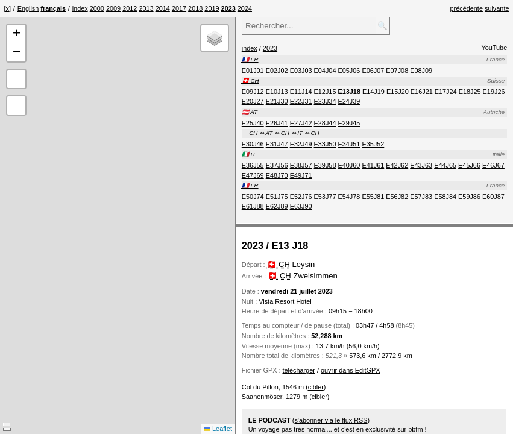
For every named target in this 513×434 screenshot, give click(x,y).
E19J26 (494, 91)
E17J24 (446, 91)
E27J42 (301, 123)
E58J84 (445, 196)
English (28, 8)
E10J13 (277, 91)
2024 (245, 8)
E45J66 (469, 165)
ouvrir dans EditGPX (350, 370)
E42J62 (397, 165)
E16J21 (422, 91)
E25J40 (253, 123)
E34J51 (349, 144)
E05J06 (349, 70)
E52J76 (301, 196)
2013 (146, 8)
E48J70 (277, 175)
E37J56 (277, 165)
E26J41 (277, 123)
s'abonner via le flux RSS (330, 420)
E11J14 (301, 91)
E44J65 (445, 165)
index (80, 8)
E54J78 (349, 196)
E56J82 (397, 196)
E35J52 (373, 144)
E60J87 (493, 196)
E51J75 (277, 196)
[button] (16, 34)
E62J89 (277, 206)
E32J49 (301, 144)
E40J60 (349, 165)
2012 (129, 8)
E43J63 (421, 165)
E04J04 (325, 70)
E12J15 (325, 91)
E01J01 (253, 70)
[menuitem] (80, 8)
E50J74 (253, 196)
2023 (270, 48)
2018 (195, 8)
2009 (113, 8)
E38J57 (301, 165)
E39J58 (325, 165)
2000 (97, 8)
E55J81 (373, 196)
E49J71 (301, 175)
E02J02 (277, 70)
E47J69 (253, 175)
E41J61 (373, 165)
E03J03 (301, 70)
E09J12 (253, 91)
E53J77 (325, 196)
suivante (497, 8)
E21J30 (277, 101)
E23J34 (325, 101)
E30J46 (253, 144)
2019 (211, 8)
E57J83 (421, 196)
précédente (466, 8)
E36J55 (253, 165)
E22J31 (301, 101)
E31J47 (277, 144)
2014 (163, 8)
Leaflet (218, 428)
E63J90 (301, 206)
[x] (7, 8)
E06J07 (373, 70)
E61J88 (253, 206)
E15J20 (397, 91)
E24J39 (349, 101)
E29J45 (349, 123)
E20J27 (253, 101)
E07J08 (397, 70)
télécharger (298, 370)
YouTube (494, 47)
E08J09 (421, 70)
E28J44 (325, 123)
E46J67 (493, 165)
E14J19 (373, 91)
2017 (179, 8)
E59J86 (469, 196)
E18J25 (470, 91)
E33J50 (325, 144)
